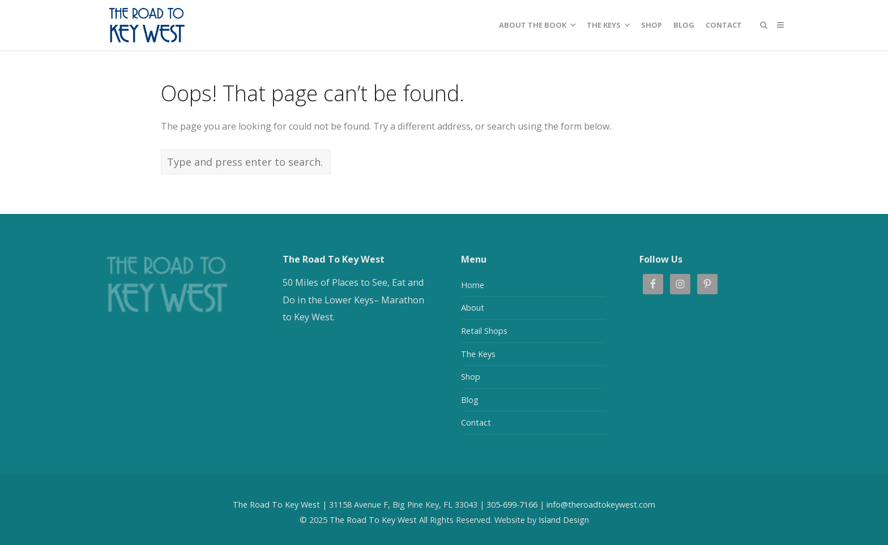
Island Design (564, 519)
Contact (476, 422)
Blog (470, 399)
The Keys (478, 354)
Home (472, 285)
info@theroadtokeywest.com (601, 504)
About (472, 307)
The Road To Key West (276, 504)
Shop (470, 376)
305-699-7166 (511, 504)
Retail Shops (484, 330)
